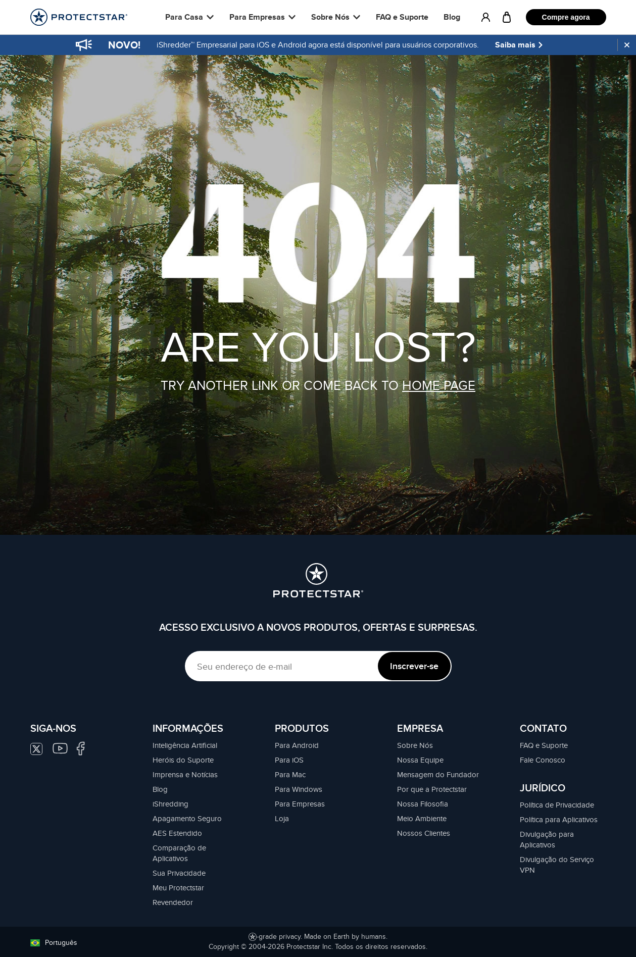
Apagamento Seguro (187, 818)
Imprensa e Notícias (185, 774)
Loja (282, 818)
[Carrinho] (507, 17)
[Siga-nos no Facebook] (80, 747)
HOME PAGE (438, 385)
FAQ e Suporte (402, 17)
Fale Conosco (542, 759)
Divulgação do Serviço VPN (557, 864)
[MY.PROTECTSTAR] (485, 17)
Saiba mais (519, 45)
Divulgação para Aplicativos (547, 839)
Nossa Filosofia (422, 803)
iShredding (170, 803)
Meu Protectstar (178, 887)
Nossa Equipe (420, 759)
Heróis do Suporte (183, 759)
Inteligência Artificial (185, 745)
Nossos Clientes (423, 833)
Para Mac (290, 774)
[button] (190, 17)
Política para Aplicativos (559, 819)
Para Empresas (300, 803)
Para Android (297, 745)
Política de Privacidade (557, 804)
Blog (452, 17)
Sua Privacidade (179, 873)
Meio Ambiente (422, 818)
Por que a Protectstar (432, 789)
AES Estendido (177, 833)
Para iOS (289, 759)
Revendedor (173, 902)
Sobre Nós (415, 745)
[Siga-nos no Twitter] (41, 747)
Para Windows (298, 789)
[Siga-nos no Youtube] (63, 747)
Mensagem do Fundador (438, 774)
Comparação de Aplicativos (179, 853)
